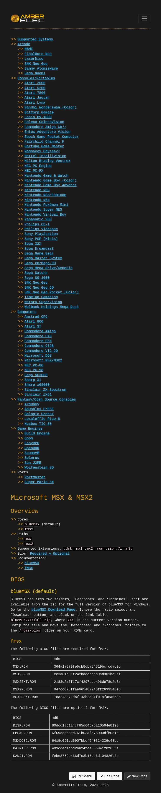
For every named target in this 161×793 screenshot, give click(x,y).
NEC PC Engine (38, 166)
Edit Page (109, 779)
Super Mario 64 (39, 482)
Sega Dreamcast (39, 248)
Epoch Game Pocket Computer (52, 137)
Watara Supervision (43, 302)
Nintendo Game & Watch (46, 175)
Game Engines (30, 428)
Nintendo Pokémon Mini (46, 205)
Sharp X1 (33, 380)
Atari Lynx (35, 102)
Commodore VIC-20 (41, 351)
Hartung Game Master (44, 146)
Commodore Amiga (40, 331)
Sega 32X (33, 243)
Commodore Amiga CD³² (45, 127)
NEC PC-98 (34, 370)
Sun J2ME (33, 463)
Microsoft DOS (38, 355)
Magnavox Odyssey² (42, 151)
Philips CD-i (37, 224)
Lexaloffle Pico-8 (42, 419)
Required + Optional (50, 556)
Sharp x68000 (37, 384)
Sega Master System (43, 258)
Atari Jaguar (37, 97)
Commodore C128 (39, 346)
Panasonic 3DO (38, 219)
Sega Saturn (36, 273)
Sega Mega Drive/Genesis (48, 268)
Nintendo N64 (37, 200)
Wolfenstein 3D (39, 467)
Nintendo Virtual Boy (45, 214)
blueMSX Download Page (53, 612)
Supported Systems (35, 39)
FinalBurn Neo (38, 54)
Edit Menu (82, 779)
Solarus (32, 458)
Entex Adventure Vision (47, 132)
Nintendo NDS (37, 190)
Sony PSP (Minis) (41, 239)
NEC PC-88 (34, 365)
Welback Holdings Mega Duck (52, 307)
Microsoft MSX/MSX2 (43, 360)
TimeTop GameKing (41, 297)
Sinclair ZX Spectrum (45, 389)
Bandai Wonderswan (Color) (51, 107)
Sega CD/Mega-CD (40, 263)
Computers (27, 312)
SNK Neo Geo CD (39, 287)
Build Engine (37, 433)
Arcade (24, 44)
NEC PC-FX (34, 170)
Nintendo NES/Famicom (45, 195)
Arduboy (32, 404)
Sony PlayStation (41, 234)
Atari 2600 (35, 83)
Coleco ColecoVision (44, 122)
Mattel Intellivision (45, 156)
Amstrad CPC (36, 316)
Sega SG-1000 (37, 278)
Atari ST (33, 326)
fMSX (29, 570)
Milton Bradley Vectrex (47, 161)
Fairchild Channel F (44, 141)
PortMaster (35, 477)
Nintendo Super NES (43, 209)
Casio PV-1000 (38, 117)
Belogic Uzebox (39, 414)
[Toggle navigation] (144, 18)
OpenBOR (32, 448)
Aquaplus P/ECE (39, 409)
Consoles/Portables (36, 78)
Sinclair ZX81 (38, 394)
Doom (29, 438)
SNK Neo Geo (36, 64)
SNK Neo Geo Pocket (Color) (52, 292)
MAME (29, 49)
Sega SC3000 (36, 375)
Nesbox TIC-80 (38, 424)
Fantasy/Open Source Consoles (47, 399)
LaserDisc (34, 59)
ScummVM (32, 453)
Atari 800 (34, 321)
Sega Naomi (35, 73)
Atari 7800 (35, 93)
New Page (137, 779)
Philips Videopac (41, 229)
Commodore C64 (38, 341)
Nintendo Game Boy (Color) (51, 180)
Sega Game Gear (39, 253)
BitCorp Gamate (39, 112)
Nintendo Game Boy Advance (51, 185)
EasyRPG (32, 443)
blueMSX (32, 565)
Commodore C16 (38, 336)
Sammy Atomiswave (41, 68)
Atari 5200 (35, 88)
